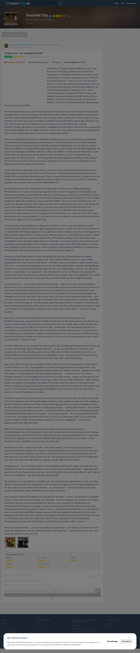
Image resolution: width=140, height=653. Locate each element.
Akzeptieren (126, 641)
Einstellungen (112, 641)
